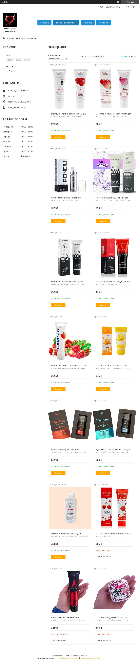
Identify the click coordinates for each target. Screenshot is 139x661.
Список (132, 56)
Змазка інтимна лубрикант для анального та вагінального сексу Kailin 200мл (70, 536)
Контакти (104, 22)
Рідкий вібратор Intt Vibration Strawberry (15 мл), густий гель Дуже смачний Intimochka (68, 452)
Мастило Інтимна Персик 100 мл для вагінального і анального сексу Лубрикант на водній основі (113, 116)
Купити (58, 137)
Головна (44, 22)
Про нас (88, 22)
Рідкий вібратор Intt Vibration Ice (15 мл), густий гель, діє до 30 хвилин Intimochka (113, 452)
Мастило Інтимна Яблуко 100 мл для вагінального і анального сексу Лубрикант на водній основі (69, 116)
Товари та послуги (65, 22)
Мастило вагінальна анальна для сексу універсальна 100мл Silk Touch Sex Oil (68, 284)
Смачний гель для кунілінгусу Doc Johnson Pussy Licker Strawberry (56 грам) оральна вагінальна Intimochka (113, 620)
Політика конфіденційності (91, 658)
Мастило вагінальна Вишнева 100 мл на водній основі (113, 535)
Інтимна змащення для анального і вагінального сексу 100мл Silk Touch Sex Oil (113, 200)
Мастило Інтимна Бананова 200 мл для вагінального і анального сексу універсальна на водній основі (113, 368)
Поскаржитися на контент (68, 658)
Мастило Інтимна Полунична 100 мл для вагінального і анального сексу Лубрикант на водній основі (68, 368)
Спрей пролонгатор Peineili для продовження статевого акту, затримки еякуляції (66, 200)
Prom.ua (83, 655)
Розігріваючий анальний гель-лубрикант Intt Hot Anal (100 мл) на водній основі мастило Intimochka (68, 620)
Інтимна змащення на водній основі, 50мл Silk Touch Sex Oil (113, 283)
